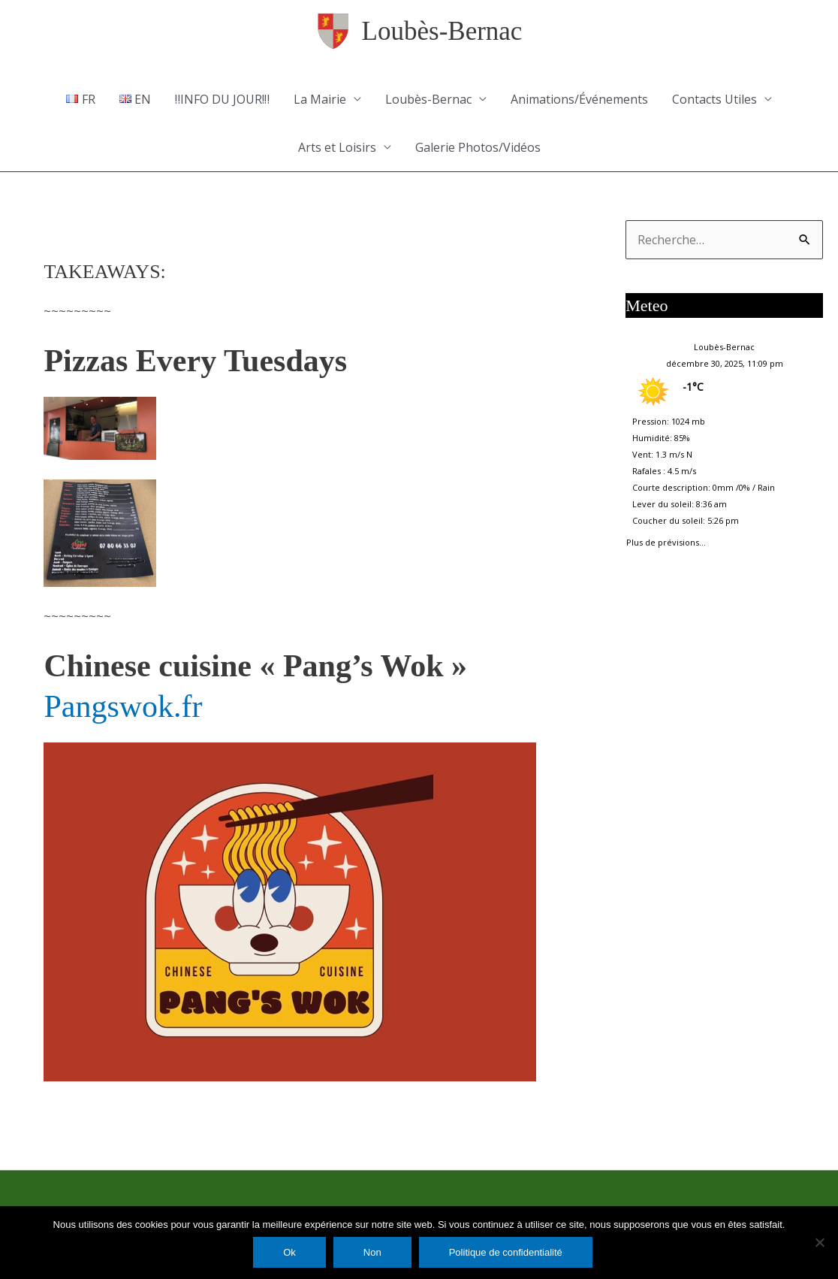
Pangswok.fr (123, 706)
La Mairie (320, 99)
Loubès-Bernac (442, 31)
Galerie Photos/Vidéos (478, 147)
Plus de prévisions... (666, 539)
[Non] (819, 1242)
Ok (289, 1252)
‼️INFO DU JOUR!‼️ (222, 99)
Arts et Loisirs (337, 147)
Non (372, 1252)
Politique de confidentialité (505, 1252)
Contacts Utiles (714, 99)
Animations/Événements (579, 99)
